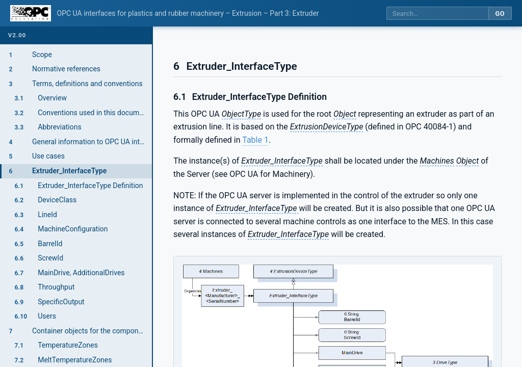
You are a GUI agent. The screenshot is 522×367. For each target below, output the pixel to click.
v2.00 (17, 35)
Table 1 (255, 140)
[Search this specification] (437, 13)
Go (500, 13)
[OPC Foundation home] (30, 13)
